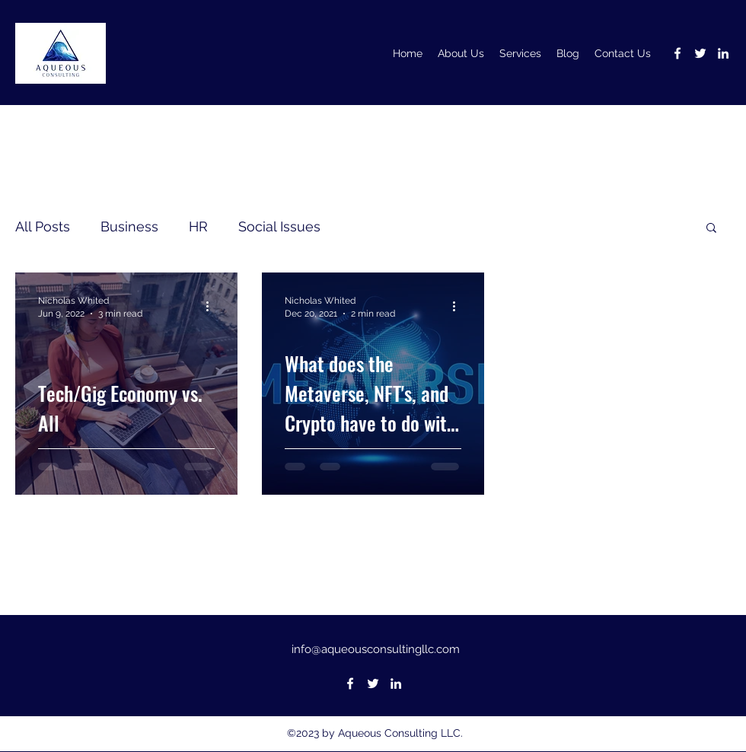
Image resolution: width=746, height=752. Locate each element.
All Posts (42, 226)
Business (129, 226)
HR (198, 226)
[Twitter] (700, 53)
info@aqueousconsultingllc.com (376, 649)
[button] (711, 229)
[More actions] (212, 306)
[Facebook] (677, 53)
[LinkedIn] (723, 53)
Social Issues (279, 226)
